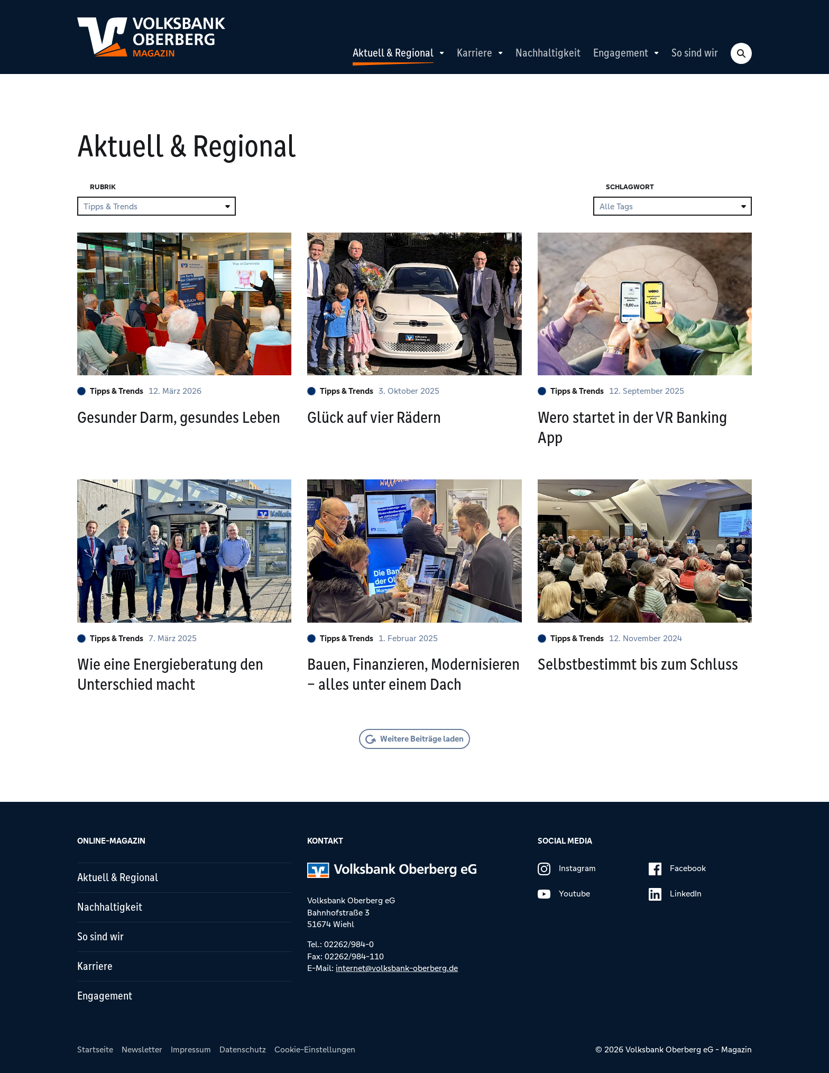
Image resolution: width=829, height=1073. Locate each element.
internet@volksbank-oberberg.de (397, 968)
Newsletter (142, 1049)
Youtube (564, 894)
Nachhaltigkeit (548, 53)
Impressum (191, 1049)
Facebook (677, 869)
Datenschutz (242, 1049)
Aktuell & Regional (393, 53)
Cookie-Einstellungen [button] (314, 1049)
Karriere (474, 53)
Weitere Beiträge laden (422, 739)
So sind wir (694, 53)
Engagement (620, 53)
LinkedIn (675, 894)
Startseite (95, 1049)
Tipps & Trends (110, 391)
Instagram (567, 869)
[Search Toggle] (741, 53)
